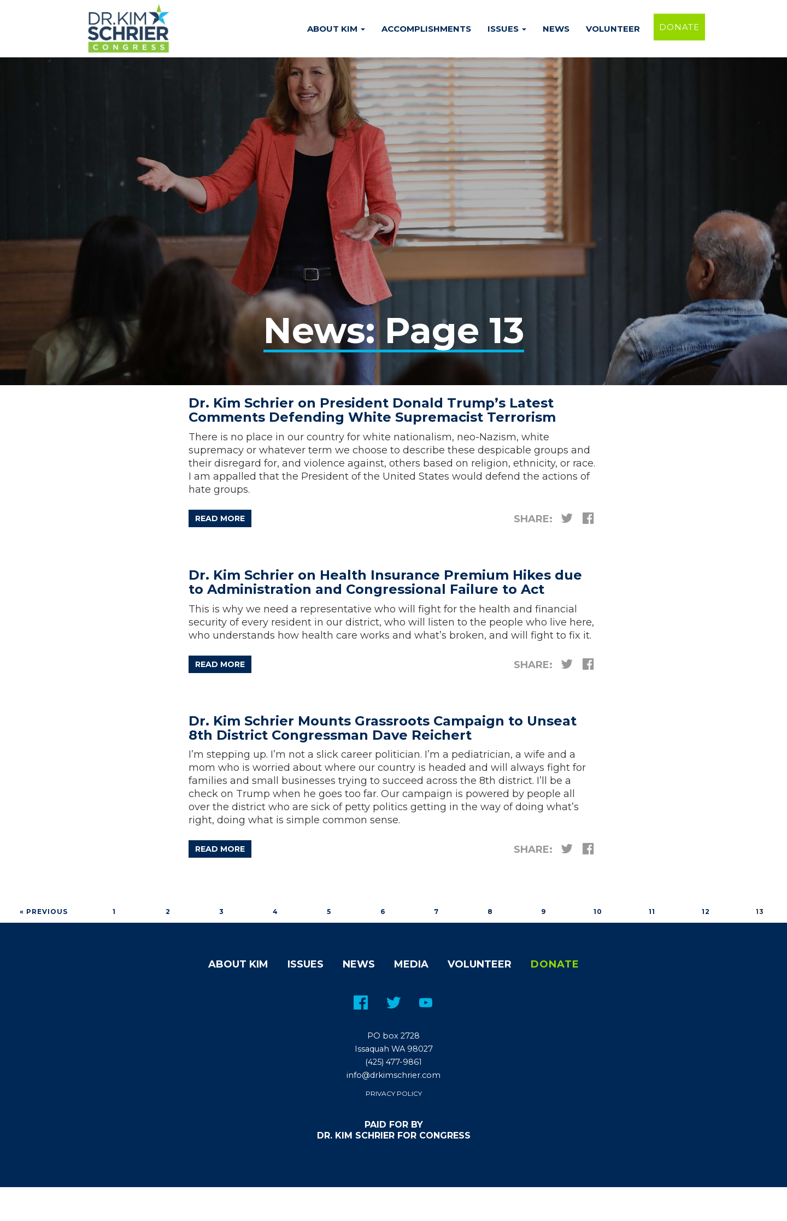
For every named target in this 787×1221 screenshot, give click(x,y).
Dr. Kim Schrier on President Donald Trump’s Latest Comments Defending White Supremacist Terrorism (372, 410)
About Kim (336, 28)
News (556, 28)
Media (411, 964)
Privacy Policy (394, 1093)
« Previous (44, 911)
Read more (220, 518)
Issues (507, 28)
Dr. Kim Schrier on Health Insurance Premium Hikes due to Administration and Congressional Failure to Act (385, 582)
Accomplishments (426, 28)
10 (598, 911)
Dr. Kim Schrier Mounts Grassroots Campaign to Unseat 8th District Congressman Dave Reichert (383, 728)
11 (652, 911)
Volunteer (613, 28)
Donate (679, 27)
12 (706, 911)
